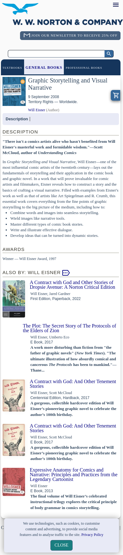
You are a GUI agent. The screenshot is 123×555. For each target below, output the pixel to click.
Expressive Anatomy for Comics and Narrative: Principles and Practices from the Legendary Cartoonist (73, 474)
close (61, 545)
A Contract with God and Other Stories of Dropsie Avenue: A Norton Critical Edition (72, 285)
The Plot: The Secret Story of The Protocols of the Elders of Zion (69, 328)
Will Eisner (36, 110)
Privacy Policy (92, 534)
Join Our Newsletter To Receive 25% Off (74, 35)
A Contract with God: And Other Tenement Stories (73, 384)
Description (17, 119)
